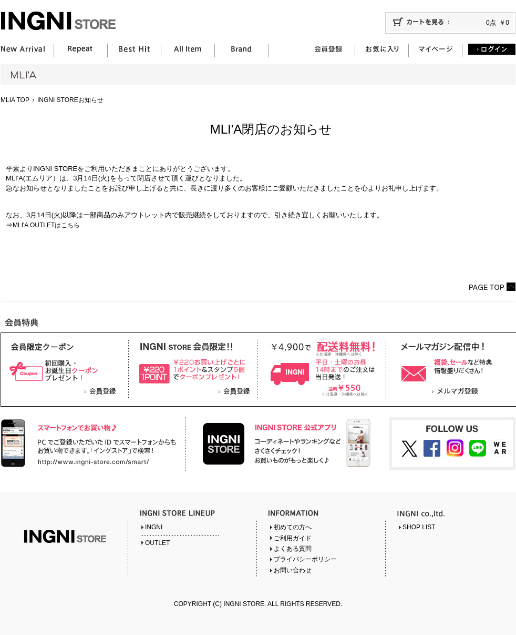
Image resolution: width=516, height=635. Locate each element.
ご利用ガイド (293, 538)
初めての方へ (293, 527)
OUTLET (157, 543)
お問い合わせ (293, 570)
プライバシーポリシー (305, 559)
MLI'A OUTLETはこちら (46, 225)
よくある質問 (293, 548)
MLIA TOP (15, 100)
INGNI (153, 527)
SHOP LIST (419, 527)
